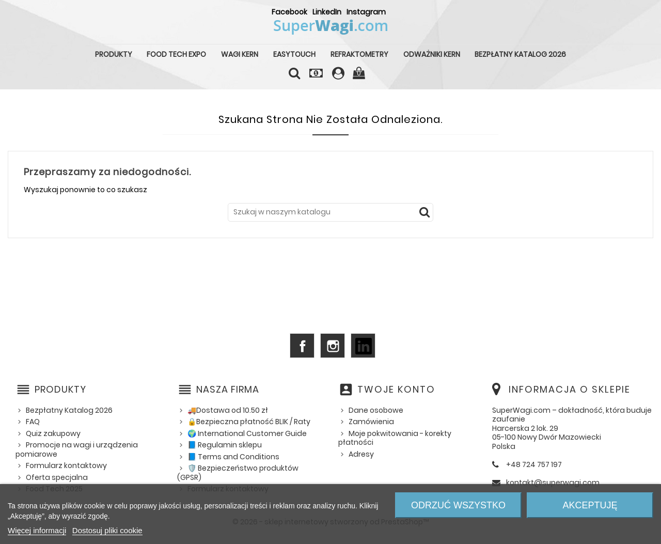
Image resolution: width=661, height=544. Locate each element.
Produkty (113, 54)
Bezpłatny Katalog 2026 (520, 54)
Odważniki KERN (431, 54)
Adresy (361, 454)
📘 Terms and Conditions (233, 457)
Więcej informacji (37, 530)
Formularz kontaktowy (66, 465)
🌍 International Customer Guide (247, 433)
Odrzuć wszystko (458, 505)
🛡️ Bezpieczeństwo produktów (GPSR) (237, 473)
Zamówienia (371, 421)
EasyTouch (294, 54)
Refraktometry (359, 54)
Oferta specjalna (57, 477)
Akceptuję (589, 505)
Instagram (366, 12)
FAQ (33, 421)
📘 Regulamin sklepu (224, 445)
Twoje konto (396, 389)
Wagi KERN (239, 54)
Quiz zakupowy (53, 433)
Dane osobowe (376, 410)
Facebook (289, 12)
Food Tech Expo (176, 54)
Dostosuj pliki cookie (107, 530)
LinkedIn (326, 12)
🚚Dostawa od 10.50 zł (227, 410)
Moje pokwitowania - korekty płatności (394, 438)
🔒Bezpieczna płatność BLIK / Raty (248, 421)
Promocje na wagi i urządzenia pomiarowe (76, 449)
